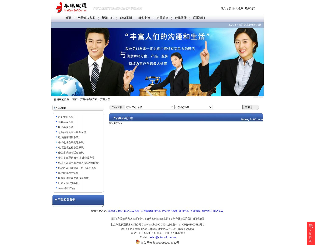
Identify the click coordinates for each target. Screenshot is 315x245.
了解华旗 (175, 218)
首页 (68, 18)
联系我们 (250, 8)
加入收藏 (238, 8)
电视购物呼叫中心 (151, 211)
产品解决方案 (86, 18)
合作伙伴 (181, 18)
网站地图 (199, 218)
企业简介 (162, 18)
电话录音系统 (115, 211)
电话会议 (218, 211)
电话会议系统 (131, 211)
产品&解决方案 (88, 99)
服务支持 (144, 18)
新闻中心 (108, 18)
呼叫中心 (184, 211)
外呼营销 (195, 211)
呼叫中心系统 (170, 211)
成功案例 (126, 18)
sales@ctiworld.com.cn (163, 237)
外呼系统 (207, 211)
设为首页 (226, 8)
